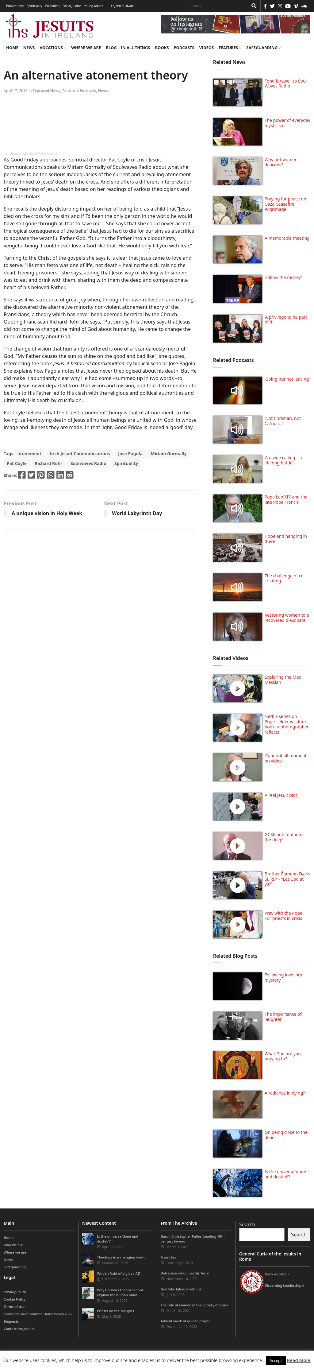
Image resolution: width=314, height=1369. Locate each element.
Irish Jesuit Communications (80, 453)
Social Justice (72, 6)
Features (230, 47)
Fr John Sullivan (122, 6)
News (29, 47)
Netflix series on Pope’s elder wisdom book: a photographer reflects (287, 724)
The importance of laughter (283, 1016)
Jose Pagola (130, 453)
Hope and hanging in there (286, 538)
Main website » (277, 1274)
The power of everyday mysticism (287, 122)
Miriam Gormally (168, 453)
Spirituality (34, 6)
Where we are (86, 47)
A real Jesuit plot (281, 795)
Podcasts (184, 47)
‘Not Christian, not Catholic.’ (283, 420)
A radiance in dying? (285, 1093)
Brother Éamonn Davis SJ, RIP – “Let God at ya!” (287, 879)
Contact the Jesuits (19, 1328)
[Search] (217, 6)
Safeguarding (263, 47)
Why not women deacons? (281, 162)
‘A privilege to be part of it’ (286, 319)
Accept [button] (276, 1360)
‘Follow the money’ (283, 277)
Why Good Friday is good (39, 153)
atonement (29, 453)
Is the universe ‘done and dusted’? (285, 1174)
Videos (206, 47)
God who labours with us (181, 1289)
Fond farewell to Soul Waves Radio (286, 83)
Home (12, 47)
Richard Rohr (48, 463)
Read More (299, 1360)
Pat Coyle (17, 463)
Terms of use (14, 1306)
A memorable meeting (287, 238)
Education (52, 6)
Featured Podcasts (79, 90)
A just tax (168, 1257)
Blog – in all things (128, 47)
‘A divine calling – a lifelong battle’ (283, 460)
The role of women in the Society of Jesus (194, 1305)
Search (247, 1224)
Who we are (13, 1245)
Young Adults (93, 6)
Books (162, 47)
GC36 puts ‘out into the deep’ (284, 837)
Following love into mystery (283, 977)
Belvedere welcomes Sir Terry (185, 1273)
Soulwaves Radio (88, 463)
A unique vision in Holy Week (47, 513)
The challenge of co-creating (285, 578)
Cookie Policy (14, 1299)
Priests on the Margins (115, 1311)
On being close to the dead (286, 1134)
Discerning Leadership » (284, 1285)
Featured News (46, 90)
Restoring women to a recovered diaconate (287, 617)
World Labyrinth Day (137, 513)
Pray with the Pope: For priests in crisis (284, 915)
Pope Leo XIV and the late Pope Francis (286, 499)
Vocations (53, 47)
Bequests (11, 1321)
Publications (15, 6)
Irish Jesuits (12, 153)
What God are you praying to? (283, 1056)
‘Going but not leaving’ (287, 379)
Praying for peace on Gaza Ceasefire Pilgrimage (285, 204)
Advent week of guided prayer (185, 1321)
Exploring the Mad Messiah (283, 679)
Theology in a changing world (121, 1257)
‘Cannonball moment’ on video (286, 758)
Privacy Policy (15, 1291)
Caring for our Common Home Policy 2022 (38, 1314)
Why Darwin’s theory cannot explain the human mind (120, 1292)
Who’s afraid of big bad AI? (118, 1273)
